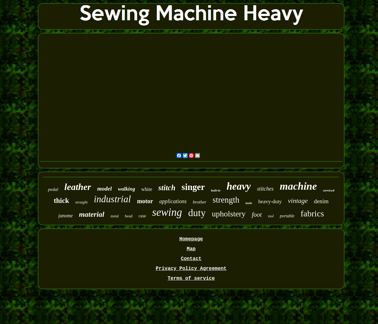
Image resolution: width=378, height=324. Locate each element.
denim (321, 201)
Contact (191, 259)
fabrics (312, 213)
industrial (112, 199)
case (142, 216)
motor (145, 201)
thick (61, 200)
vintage (298, 200)
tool (271, 216)
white (146, 189)
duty (197, 212)
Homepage (191, 239)
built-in (216, 190)
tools (248, 203)
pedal (53, 189)
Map (191, 249)
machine (298, 186)
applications (173, 201)
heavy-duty (270, 201)
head (129, 216)
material (92, 214)
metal (114, 216)
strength (226, 199)
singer (193, 187)
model (104, 188)
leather (77, 187)
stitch (167, 188)
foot (257, 214)
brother (199, 202)
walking (126, 189)
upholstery (229, 213)
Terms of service (191, 278)
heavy (239, 186)
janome (65, 215)
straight (81, 202)
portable (287, 216)
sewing (167, 212)
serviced (328, 190)
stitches (265, 189)
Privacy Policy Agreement (191, 268)
